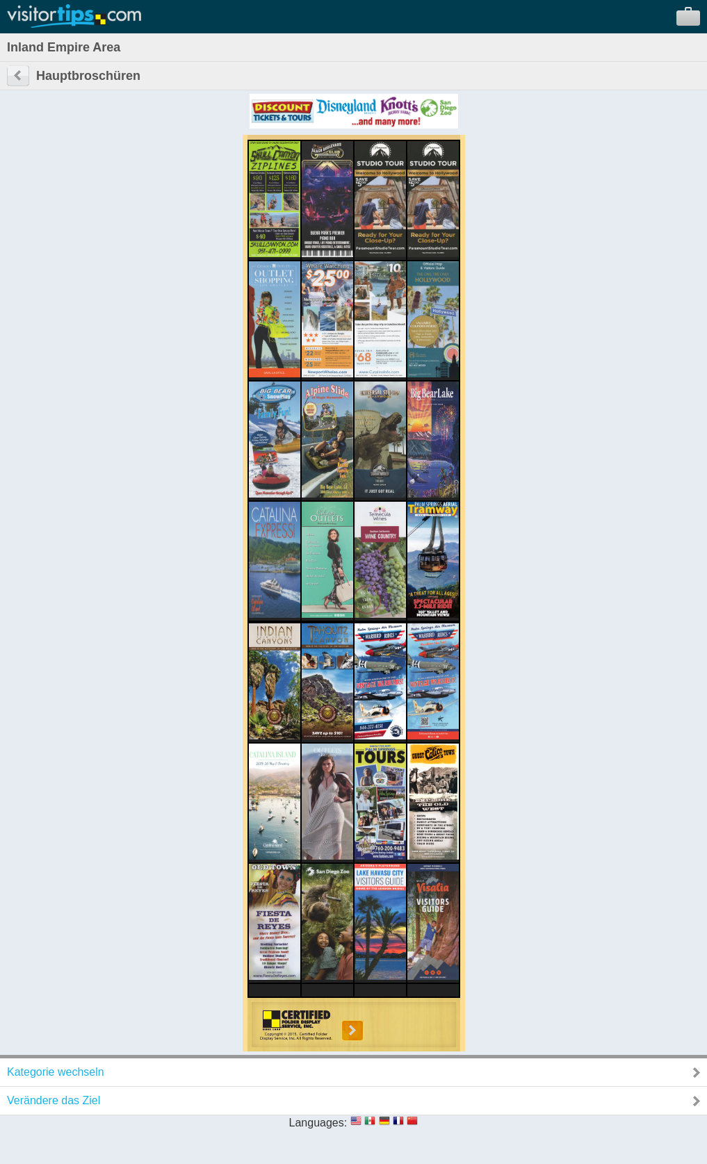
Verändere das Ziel (53, 1100)
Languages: (318, 1123)
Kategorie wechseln (55, 1072)
